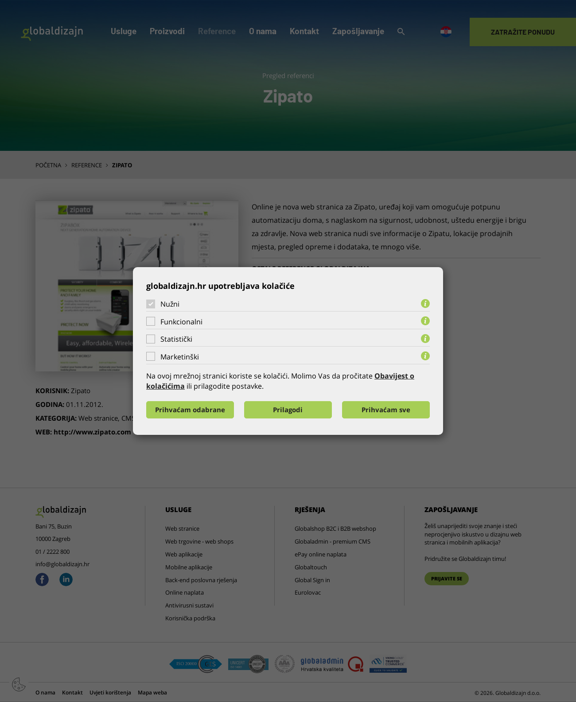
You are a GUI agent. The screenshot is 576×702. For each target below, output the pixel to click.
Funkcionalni (181, 322)
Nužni (169, 304)
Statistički (176, 339)
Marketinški (179, 357)
